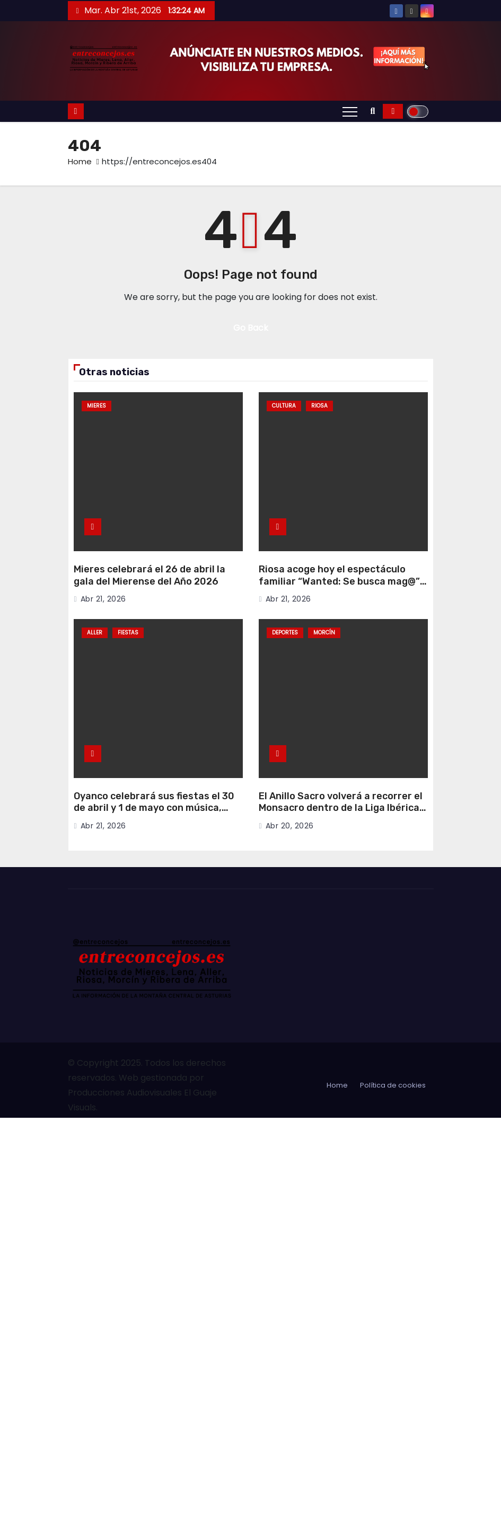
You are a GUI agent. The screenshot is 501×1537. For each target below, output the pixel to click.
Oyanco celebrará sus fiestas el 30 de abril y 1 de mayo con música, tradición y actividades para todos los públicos (154, 814)
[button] (373, 111)
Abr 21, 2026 (103, 599)
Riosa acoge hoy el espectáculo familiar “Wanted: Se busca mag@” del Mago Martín (339, 581)
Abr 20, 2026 (290, 825)
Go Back (250, 328)
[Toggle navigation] (350, 111)
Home (80, 161)
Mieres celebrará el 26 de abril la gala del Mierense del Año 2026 (149, 575)
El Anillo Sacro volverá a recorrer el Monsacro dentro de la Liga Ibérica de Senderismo (341, 808)
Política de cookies (393, 1085)
